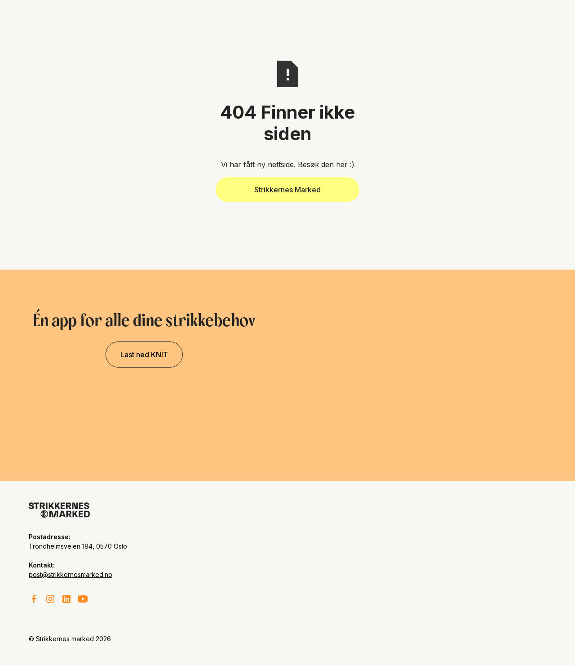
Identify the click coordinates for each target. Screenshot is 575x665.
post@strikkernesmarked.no (70, 574)
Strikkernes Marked (287, 189)
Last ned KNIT (144, 354)
